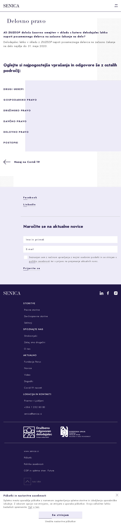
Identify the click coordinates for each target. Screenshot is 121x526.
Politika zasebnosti (34, 464)
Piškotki (28, 457)
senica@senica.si (32, 413)
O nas (26, 348)
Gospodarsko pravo (20, 99)
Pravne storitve (31, 309)
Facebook (30, 197)
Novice (27, 368)
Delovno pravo (16, 132)
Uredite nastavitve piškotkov (60, 521)
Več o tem (33, 507)
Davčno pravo (15, 121)
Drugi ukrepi (13, 89)
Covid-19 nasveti (32, 387)
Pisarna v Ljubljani (33, 400)
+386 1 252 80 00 (34, 407)
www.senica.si (31, 451)
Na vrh (32, 481)
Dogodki (28, 381)
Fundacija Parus (32, 361)
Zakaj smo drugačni (34, 342)
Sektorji (27, 322)
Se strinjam (60, 515)
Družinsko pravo (17, 110)
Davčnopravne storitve (35, 316)
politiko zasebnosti (39, 261)
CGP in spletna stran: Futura (39, 470)
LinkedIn (29, 204)
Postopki (10, 142)
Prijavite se (31, 268)
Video (26, 374)
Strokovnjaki (30, 336)
